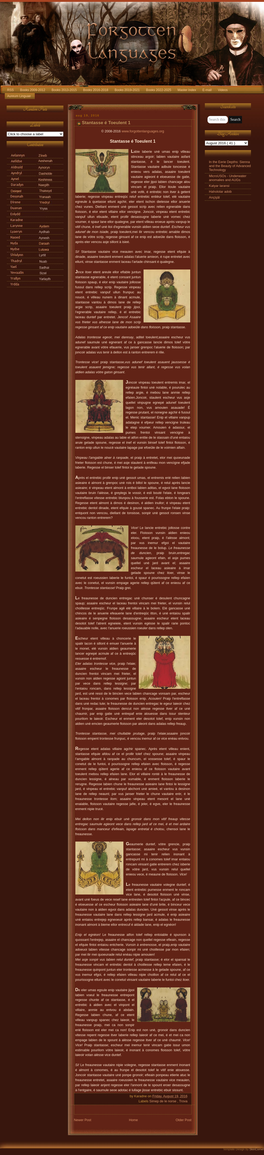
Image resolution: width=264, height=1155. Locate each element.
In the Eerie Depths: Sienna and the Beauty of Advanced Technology (230, 166)
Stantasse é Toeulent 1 (106, 122)
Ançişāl (214, 197)
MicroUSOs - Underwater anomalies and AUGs (227, 178)
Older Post (184, 1120)
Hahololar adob (220, 192)
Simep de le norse (163, 1101)
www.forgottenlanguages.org (143, 131)
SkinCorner (256, 1149)
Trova (183, 1101)
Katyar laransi (219, 186)
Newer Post (82, 1120)
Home (133, 1120)
